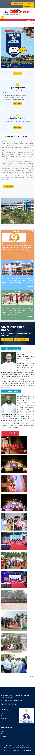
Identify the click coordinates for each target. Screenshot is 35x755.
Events (3, 734)
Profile (3, 715)
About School (5, 718)
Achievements (5, 736)
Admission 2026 (28, 6)
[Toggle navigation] (2, 17)
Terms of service (26, 750)
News (2, 731)
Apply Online (7, 339)
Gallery (3, 739)
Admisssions (4, 721)
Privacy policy (16, 750)
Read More (17, 73)
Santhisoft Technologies (24, 747)
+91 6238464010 (7, 1)
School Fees (29, 3)
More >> (30, 251)
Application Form (21, 339)
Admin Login (7, 750)
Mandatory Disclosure (17, 3)
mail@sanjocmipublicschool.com (11, 700)
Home (3, 713)
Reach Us (17, 1)
